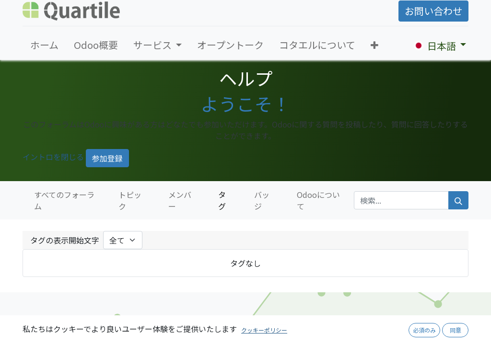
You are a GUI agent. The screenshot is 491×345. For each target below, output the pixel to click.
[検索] (458, 200)
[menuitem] (44, 45)
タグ (222, 200)
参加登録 (107, 158)
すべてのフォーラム (64, 200)
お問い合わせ (433, 11)
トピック (129, 200)
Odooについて (318, 200)
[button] (374, 45)
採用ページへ (393, 330)
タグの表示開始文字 (64, 240)
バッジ (261, 200)
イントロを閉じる (53, 156)
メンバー (179, 200)
